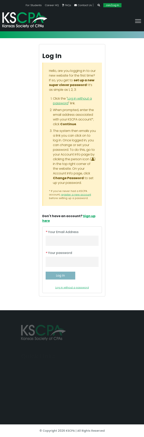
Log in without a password (72, 287)
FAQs (66, 5)
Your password (59, 253)
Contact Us (83, 5)
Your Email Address (62, 232)
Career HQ (52, 5)
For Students (34, 5)
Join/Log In (112, 5)
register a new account (76, 194)
